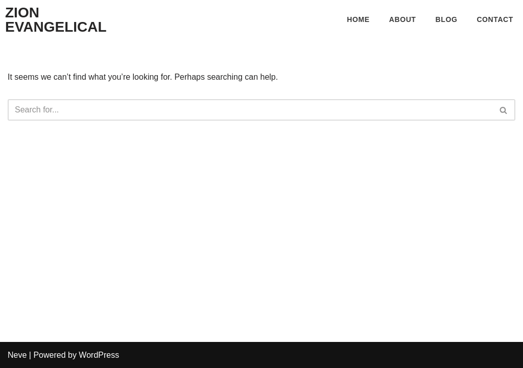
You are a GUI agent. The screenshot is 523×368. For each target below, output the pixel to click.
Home (358, 19)
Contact (495, 19)
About (402, 19)
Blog (447, 19)
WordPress (99, 355)
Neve (17, 355)
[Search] (250, 110)
